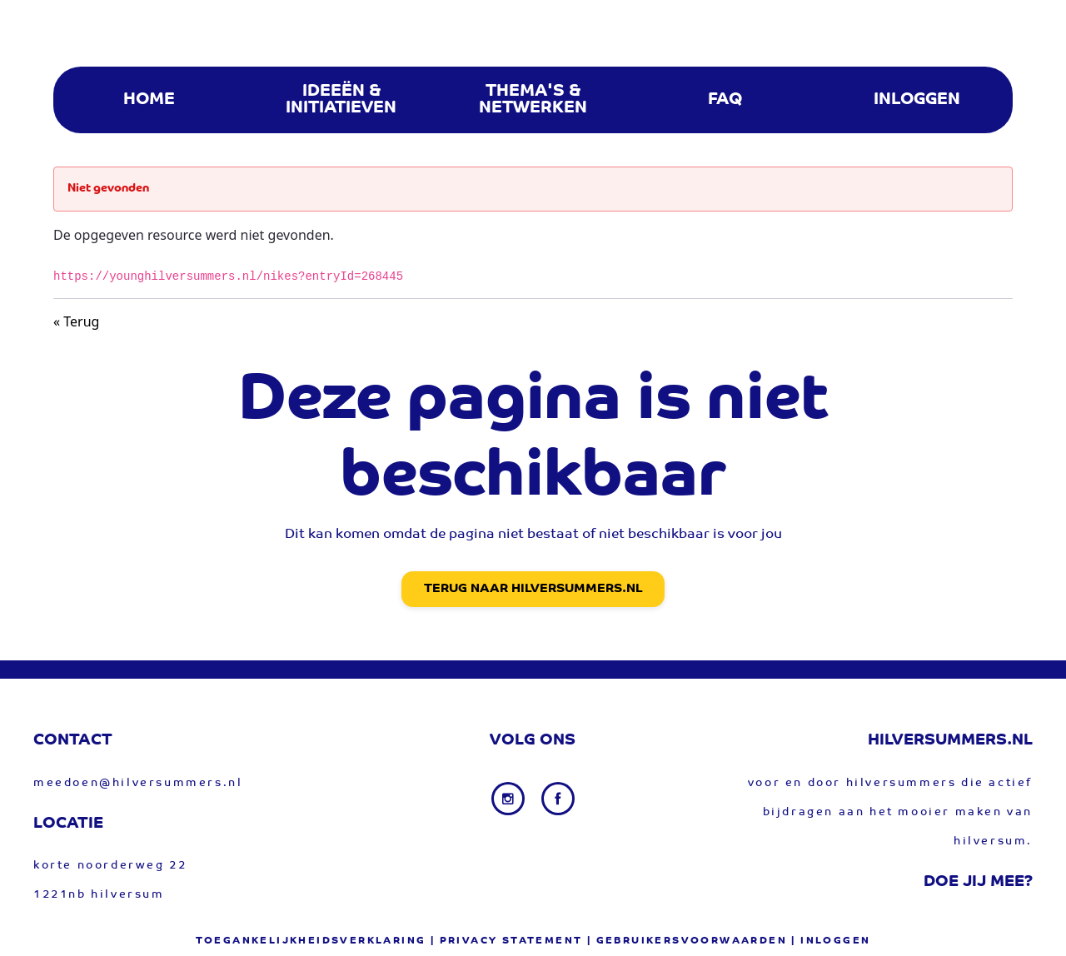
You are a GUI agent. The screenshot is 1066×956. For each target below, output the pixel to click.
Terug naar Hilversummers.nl (533, 589)
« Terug (76, 321)
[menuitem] (149, 100)
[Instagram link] (509, 798)
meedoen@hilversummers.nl (137, 783)
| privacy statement (507, 941)
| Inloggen (830, 941)
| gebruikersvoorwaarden (687, 941)
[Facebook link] (558, 798)
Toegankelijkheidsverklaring (311, 941)
